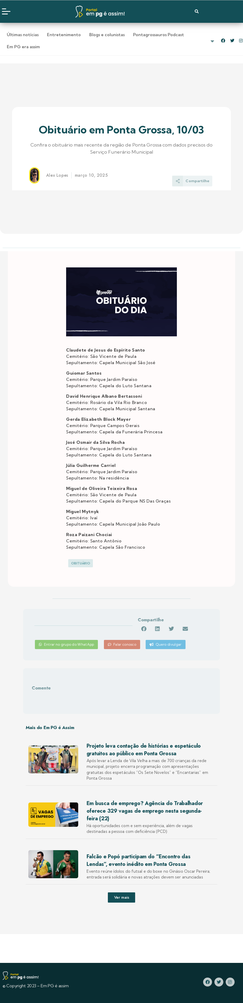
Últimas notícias (23, 34)
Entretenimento (64, 34)
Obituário (80, 563)
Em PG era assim (23, 46)
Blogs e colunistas (107, 34)
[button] (144, 629)
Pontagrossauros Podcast (158, 34)
